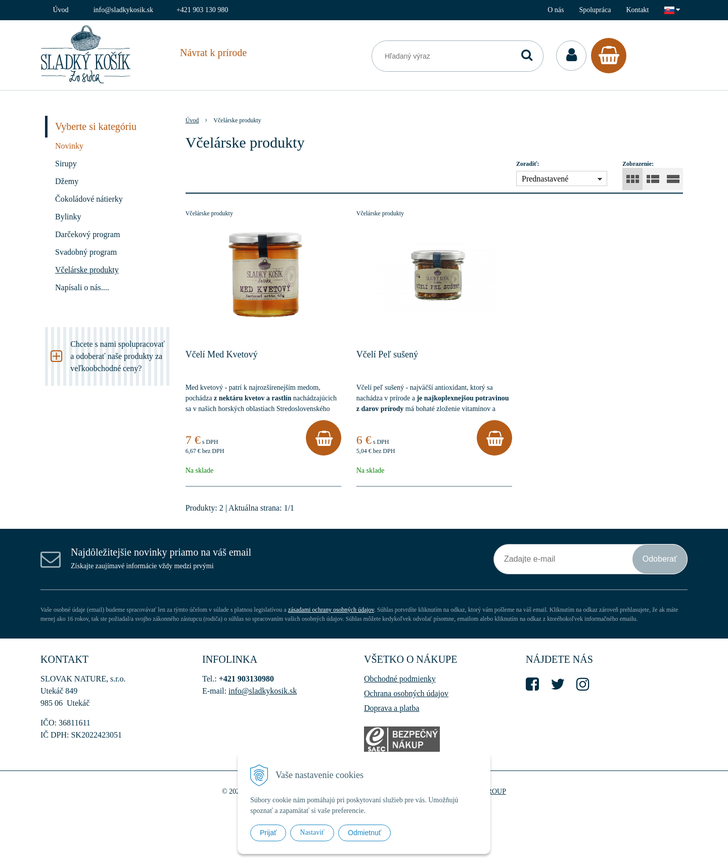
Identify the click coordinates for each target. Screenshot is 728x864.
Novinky (69, 146)
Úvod (61, 10)
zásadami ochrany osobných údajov (331, 609)
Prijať (268, 833)
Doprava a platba (391, 708)
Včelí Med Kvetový (222, 354)
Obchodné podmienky (400, 678)
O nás (556, 10)
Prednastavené (545, 178)
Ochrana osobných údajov (406, 693)
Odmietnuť (364, 833)
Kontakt (637, 10)
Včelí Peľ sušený (387, 354)
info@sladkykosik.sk (123, 10)
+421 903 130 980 (202, 10)
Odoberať (660, 559)
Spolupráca (595, 10)
